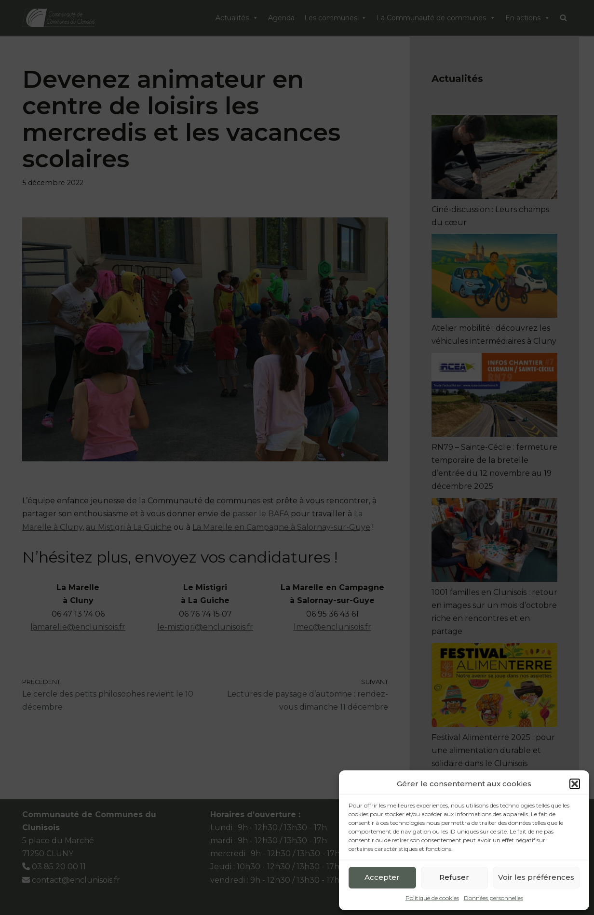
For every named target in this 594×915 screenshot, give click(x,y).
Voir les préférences (536, 877)
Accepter (382, 877)
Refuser (454, 877)
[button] (575, 784)
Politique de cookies (432, 898)
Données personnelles (493, 898)
